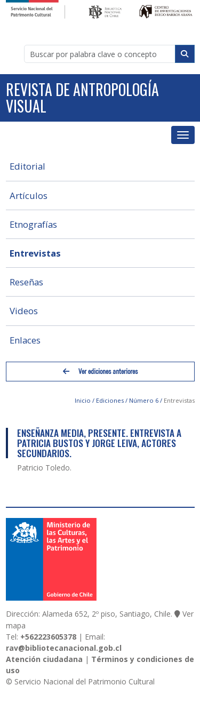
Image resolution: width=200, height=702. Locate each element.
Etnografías (33, 224)
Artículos (28, 195)
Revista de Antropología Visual (82, 97)
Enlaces (25, 340)
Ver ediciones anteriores (100, 371)
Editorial (27, 166)
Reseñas (26, 282)
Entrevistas (35, 253)
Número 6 (143, 400)
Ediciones (110, 400)
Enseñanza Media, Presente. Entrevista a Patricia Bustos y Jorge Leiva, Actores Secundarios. (99, 443)
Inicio (83, 400)
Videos (24, 311)
